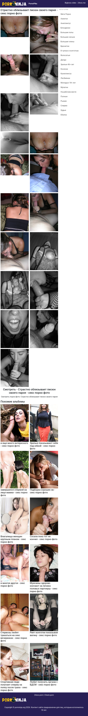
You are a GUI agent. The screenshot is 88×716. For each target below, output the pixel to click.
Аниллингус (66, 23)
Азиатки (64, 19)
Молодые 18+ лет (68, 83)
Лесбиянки (65, 78)
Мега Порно (66, 14)
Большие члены (67, 41)
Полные (64, 96)
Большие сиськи (68, 37)
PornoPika (33, 4)
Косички (64, 69)
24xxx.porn (38, 695)
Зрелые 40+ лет (67, 64)
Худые (63, 110)
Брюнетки (65, 46)
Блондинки (65, 28)
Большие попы (67, 32)
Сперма (64, 106)
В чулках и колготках (70, 51)
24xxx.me (81, 3)
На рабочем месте (68, 92)
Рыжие (64, 101)
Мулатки (64, 87)
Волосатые (65, 55)
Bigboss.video (70, 3)
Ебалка (64, 115)
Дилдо (63, 60)
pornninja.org (20, 707)
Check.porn (49, 695)
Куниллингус (66, 74)
